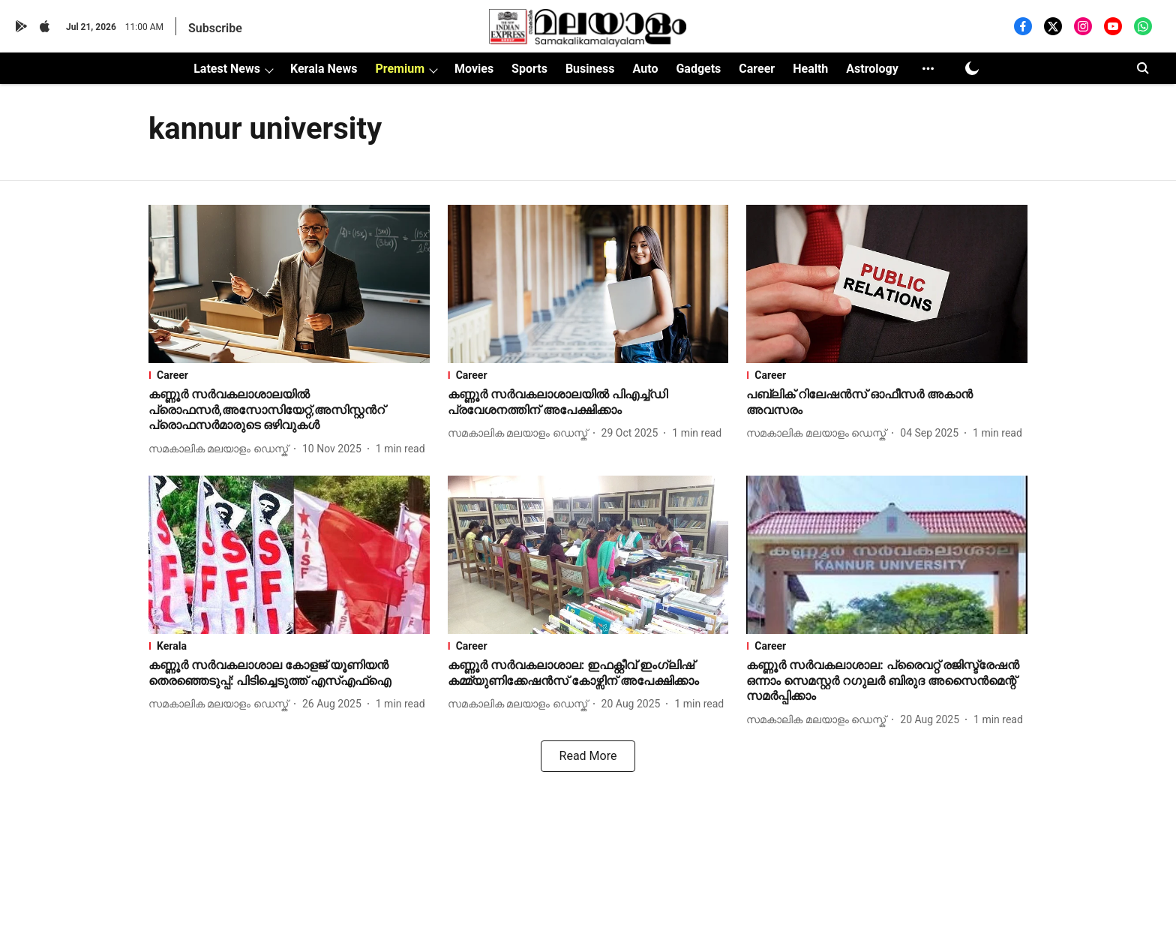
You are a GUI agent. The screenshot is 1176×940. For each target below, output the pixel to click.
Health (810, 69)
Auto (645, 69)
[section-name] (289, 375)
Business (590, 69)
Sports (530, 69)
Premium (399, 69)
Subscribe (215, 28)
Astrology (872, 69)
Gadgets (698, 69)
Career (757, 69)
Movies (474, 69)
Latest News (227, 69)
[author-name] (221, 449)
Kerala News (323, 69)
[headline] (289, 410)
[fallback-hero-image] (289, 284)
